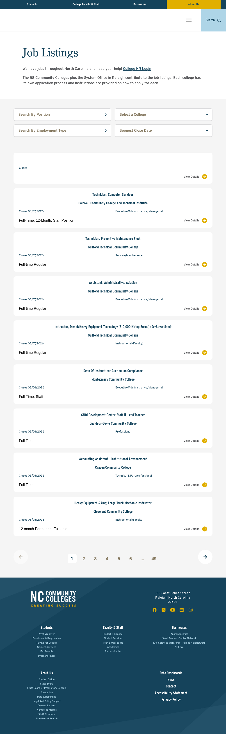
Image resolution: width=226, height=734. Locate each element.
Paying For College (47, 642)
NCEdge (179, 647)
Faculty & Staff (113, 627)
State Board (46, 683)
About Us (193, 4)
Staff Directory (46, 714)
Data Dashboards (171, 673)
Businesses (139, 4)
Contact (171, 686)
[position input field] (62, 114)
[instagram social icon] (190, 610)
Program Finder (46, 655)
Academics (113, 647)
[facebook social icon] (154, 610)
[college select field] (163, 114)
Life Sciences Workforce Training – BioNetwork (179, 642)
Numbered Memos (47, 709)
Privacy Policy (171, 700)
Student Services (46, 647)
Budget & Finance (112, 634)
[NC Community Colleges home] (25, 20)
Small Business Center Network (179, 638)
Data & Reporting (46, 696)
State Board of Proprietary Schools (46, 687)
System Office (47, 679)
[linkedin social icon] (181, 610)
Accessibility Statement (171, 693)
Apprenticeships (179, 634)
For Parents (46, 651)
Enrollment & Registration (46, 638)
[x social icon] (163, 610)
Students (32, 4)
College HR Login (137, 69)
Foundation (47, 692)
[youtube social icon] (172, 610)
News (170, 680)
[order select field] (163, 130)
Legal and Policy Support (47, 701)
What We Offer (47, 634)
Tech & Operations (113, 642)
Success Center (113, 651)
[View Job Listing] (161, 176)
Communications (47, 705)
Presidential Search (46, 718)
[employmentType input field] (62, 130)
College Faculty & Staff (86, 4)
